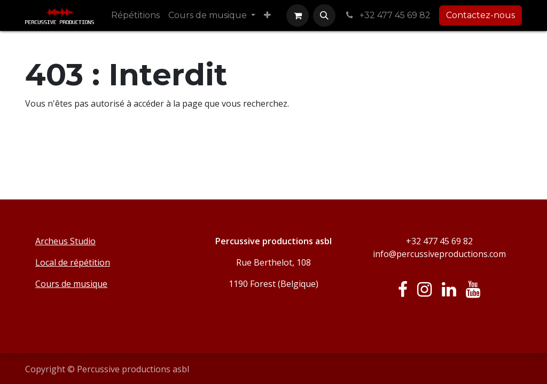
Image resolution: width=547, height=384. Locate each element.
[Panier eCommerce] (297, 15)
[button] (324, 15)
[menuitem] (135, 15)
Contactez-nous (480, 15)
